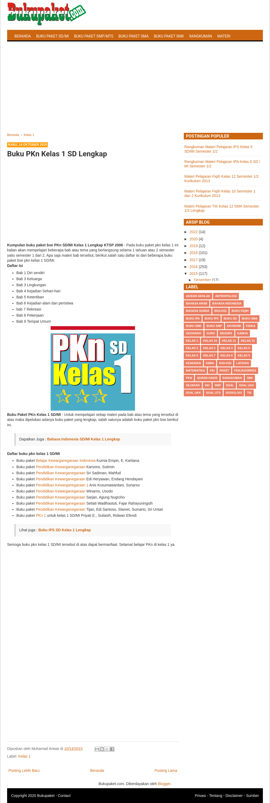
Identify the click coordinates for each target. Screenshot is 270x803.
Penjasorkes (245, 370)
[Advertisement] (135, 93)
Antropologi (226, 296)
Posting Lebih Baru (24, 770)
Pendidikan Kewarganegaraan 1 (62, 485)
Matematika (195, 370)
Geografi (193, 333)
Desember (203, 280)
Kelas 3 (209, 348)
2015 (194, 273)
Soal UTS (213, 392)
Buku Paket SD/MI (52, 36)
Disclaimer (234, 795)
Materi (223, 36)
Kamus (242, 333)
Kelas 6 (192, 355)
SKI (207, 385)
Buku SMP (214, 325)
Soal (230, 385)
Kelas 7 (209, 355)
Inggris (226, 333)
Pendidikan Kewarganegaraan (60, 467)
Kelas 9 (244, 355)
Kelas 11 (229, 340)
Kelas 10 (210, 340)
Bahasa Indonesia (227, 303)
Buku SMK (193, 325)
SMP (218, 385)
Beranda (23, 36)
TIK (249, 392)
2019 (194, 246)
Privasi (200, 795)
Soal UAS (246, 385)
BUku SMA (249, 318)
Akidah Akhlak (198, 296)
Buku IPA (193, 318)
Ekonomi (234, 325)
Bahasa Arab (196, 303)
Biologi (220, 310)
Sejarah (193, 385)
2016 (194, 267)
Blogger (164, 784)
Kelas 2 (192, 348)
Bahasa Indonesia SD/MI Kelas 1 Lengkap (83, 439)
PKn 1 (41, 515)
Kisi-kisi (225, 363)
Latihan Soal (27, 48)
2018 (194, 253)
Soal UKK (193, 392)
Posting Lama (166, 770)
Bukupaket (46, 795)
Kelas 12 (248, 340)
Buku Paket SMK (169, 36)
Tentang (215, 795)
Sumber (252, 795)
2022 (194, 232)
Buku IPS (212, 318)
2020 (194, 239)
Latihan (242, 363)
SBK (250, 377)
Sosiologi (234, 392)
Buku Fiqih (240, 310)
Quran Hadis (207, 377)
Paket (224, 370)
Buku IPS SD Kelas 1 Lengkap (64, 530)
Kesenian (193, 363)
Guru (210, 333)
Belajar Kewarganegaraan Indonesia (66, 460)
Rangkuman (200, 36)
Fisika (250, 325)
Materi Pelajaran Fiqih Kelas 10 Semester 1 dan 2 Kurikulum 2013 (219, 193)
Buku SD (230, 318)
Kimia (210, 363)
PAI (212, 370)
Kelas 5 (244, 348)
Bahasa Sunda (197, 310)
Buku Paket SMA (133, 36)
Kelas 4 (226, 348)
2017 (194, 260)
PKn (189, 377)
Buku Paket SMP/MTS (93, 36)
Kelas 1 (24, 756)
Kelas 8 (226, 355)
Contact (64, 795)
